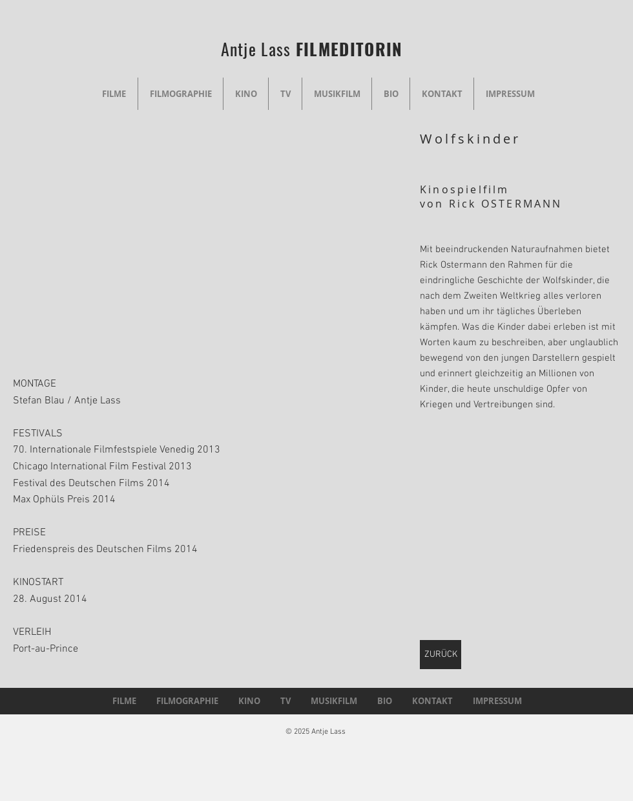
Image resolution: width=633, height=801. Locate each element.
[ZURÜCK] (440, 654)
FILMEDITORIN (349, 48)
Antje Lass (258, 48)
